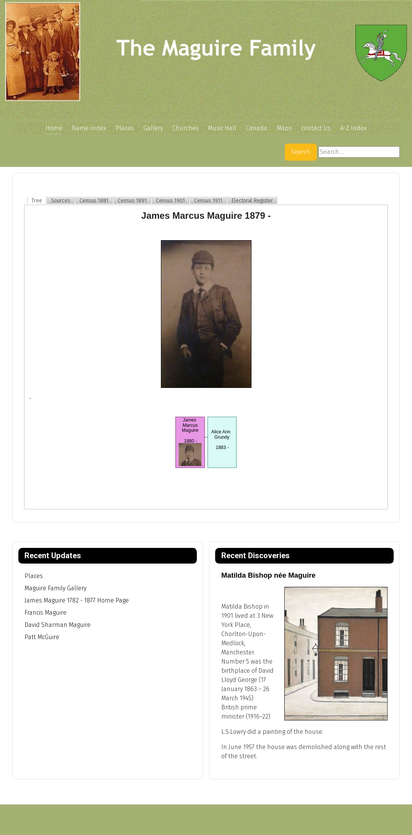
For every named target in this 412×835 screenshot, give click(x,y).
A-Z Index (353, 128)
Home (53, 128)
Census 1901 (170, 200)
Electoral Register (252, 200)
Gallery (153, 128)
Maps (284, 128)
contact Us (316, 128)
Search (300, 151)
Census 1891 (132, 200)
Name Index (89, 128)
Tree (36, 200)
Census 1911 (208, 200)
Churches (185, 128)
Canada (256, 128)
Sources (60, 200)
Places (124, 128)
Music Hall (222, 128)
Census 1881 (94, 200)
